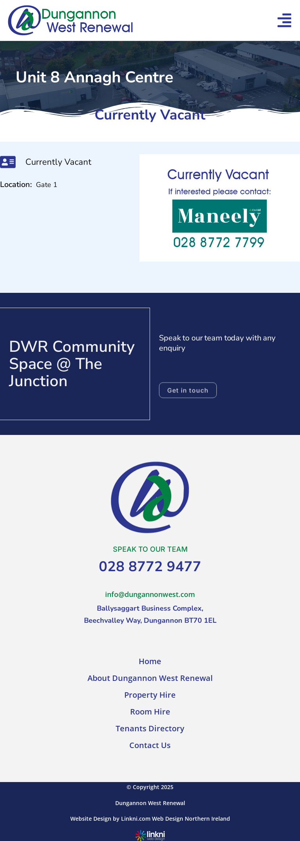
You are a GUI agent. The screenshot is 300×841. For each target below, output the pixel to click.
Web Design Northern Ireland (191, 818)
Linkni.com (135, 818)
